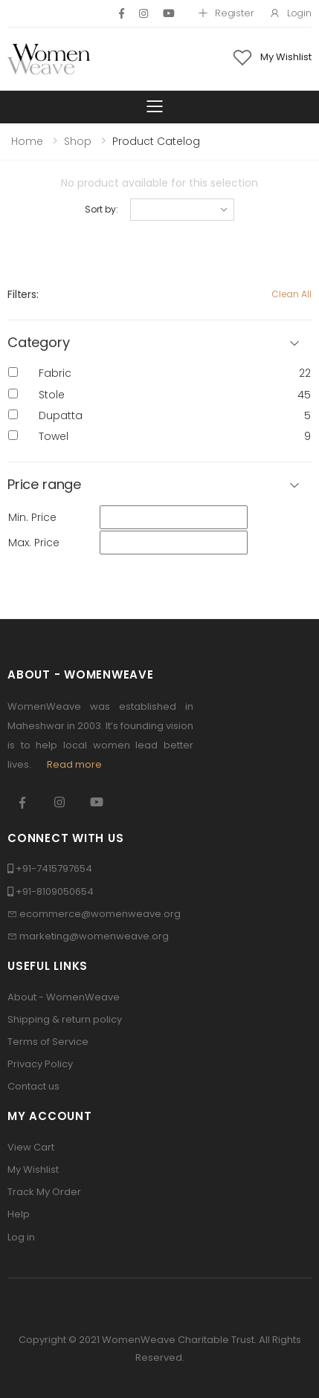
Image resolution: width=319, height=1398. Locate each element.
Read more (74, 764)
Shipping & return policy (64, 1019)
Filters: (23, 294)
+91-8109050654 (55, 891)
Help (18, 1214)
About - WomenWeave (63, 997)
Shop (77, 141)
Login (290, 13)
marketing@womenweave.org (94, 936)
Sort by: (101, 209)
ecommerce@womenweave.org (100, 914)
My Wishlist (33, 1169)
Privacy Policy (40, 1064)
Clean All (291, 294)
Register (225, 13)
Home (27, 141)
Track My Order (44, 1192)
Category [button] (38, 343)
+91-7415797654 (54, 868)
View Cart (30, 1147)
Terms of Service (47, 1042)
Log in (21, 1237)
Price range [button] (44, 485)
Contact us (33, 1086)
